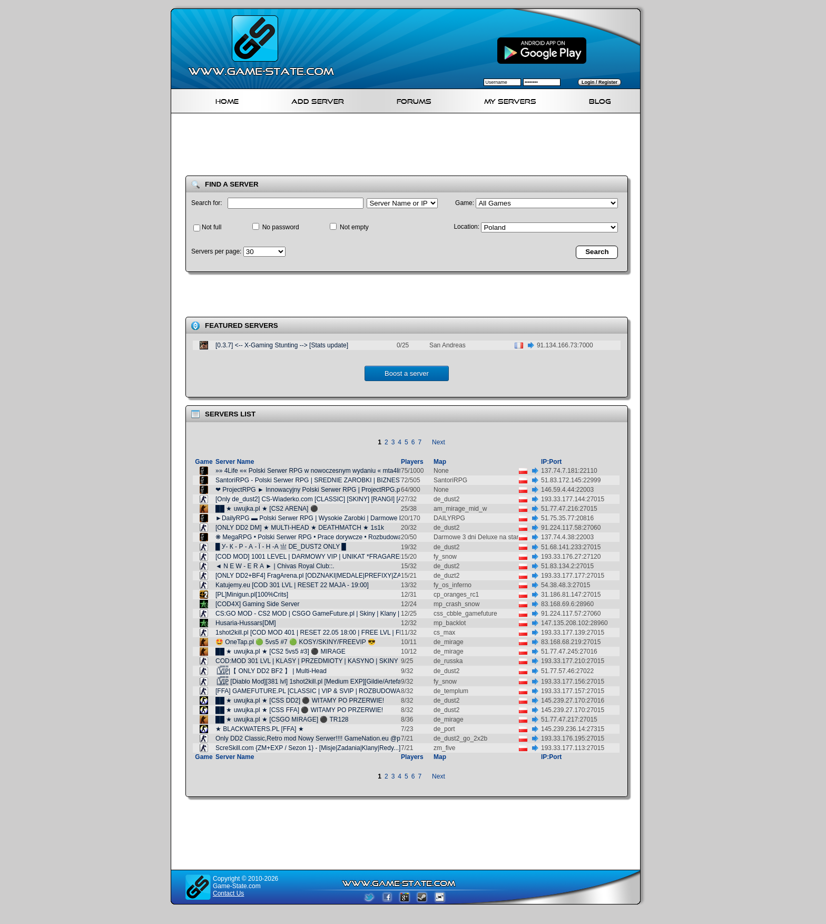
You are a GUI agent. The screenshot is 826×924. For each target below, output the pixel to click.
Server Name (234, 461)
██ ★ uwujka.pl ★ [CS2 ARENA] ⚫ (266, 508)
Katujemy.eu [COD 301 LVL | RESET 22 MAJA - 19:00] (292, 585)
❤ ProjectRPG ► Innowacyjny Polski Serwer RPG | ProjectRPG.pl (308, 489)
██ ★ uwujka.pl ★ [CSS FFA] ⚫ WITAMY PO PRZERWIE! (299, 710)
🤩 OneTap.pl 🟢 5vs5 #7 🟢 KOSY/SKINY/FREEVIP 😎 (295, 642)
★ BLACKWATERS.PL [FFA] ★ (259, 729)
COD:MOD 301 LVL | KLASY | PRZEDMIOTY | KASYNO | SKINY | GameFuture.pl (330, 661)
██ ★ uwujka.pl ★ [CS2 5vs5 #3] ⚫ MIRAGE (280, 651)
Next (438, 442)
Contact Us (228, 893)
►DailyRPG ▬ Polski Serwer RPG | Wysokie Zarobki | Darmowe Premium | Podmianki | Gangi (348, 518)
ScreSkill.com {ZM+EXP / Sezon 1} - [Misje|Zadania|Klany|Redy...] (307, 748)
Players (412, 461)
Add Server (317, 99)
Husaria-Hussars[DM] (245, 623)
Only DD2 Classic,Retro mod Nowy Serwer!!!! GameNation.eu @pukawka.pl (321, 738)
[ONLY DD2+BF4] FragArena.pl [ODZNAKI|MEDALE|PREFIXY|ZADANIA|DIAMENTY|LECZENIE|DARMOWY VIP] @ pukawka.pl (396, 575)
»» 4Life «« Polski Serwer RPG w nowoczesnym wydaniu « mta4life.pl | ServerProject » (337, 470)
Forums (414, 99)
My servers (510, 99)
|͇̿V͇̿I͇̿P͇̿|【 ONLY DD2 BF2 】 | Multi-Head (271, 671)
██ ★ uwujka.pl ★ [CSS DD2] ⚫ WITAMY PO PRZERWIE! (299, 700)
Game (203, 461)
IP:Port (551, 461)
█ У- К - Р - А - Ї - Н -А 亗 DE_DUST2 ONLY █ (280, 546)
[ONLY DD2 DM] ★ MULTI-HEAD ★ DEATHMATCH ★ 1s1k (299, 527)
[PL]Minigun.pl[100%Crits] (251, 594)
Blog (600, 99)
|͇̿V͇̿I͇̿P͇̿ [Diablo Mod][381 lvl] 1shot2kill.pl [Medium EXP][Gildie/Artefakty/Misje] (321, 681)
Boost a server (407, 373)
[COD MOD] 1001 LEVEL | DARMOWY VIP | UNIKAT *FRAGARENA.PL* (317, 556)
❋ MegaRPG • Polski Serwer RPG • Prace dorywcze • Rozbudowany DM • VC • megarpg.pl (343, 537)
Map (440, 461)
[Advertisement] (410, 146)
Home (227, 99)
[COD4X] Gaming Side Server (257, 604)
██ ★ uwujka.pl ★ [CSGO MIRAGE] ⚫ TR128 (282, 719)
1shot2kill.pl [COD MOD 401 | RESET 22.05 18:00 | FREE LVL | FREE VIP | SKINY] (332, 632)
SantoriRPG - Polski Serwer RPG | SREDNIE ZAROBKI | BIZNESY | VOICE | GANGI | (336, 480)
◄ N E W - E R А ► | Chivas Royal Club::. (275, 566)
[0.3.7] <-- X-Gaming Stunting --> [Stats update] (281, 345)
